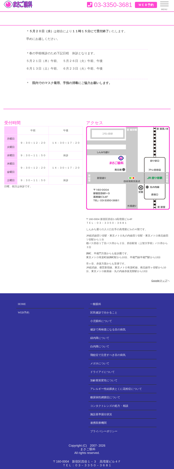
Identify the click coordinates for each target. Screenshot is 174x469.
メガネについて (99, 363)
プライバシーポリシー (103, 431)
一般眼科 (95, 304)
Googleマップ (159, 280)
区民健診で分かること (103, 312)
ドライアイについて (102, 371)
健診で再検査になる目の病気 (108, 329)
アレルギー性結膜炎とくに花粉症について (116, 388)
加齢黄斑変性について (103, 380)
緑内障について (99, 338)
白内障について (99, 346)
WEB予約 (23, 312)
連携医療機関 (98, 422)
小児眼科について (101, 321)
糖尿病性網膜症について (105, 397)
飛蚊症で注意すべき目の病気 (108, 354)
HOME (22, 304)
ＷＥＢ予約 (146, 5)
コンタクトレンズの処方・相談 (109, 405)
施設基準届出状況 (101, 414)
